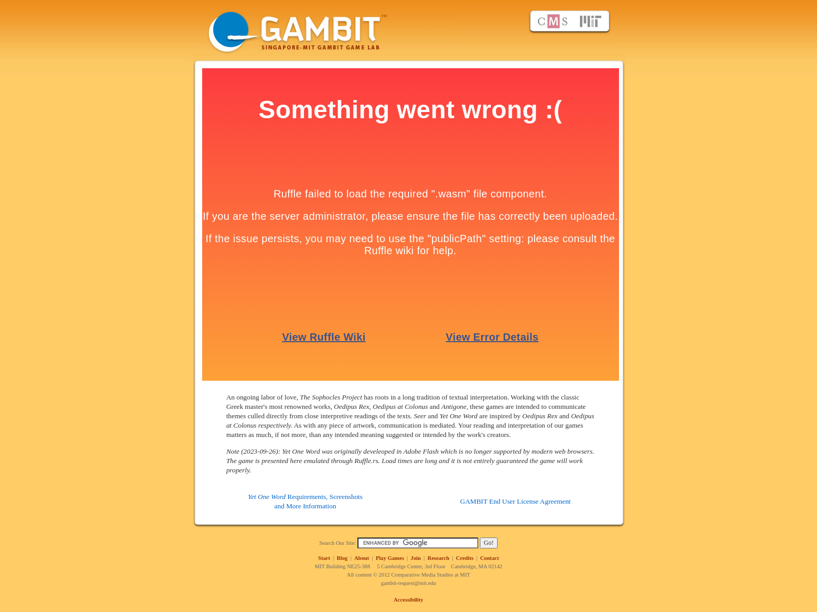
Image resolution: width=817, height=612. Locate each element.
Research (438, 558)
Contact (489, 558)
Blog (342, 558)
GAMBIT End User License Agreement (515, 501)
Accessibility (409, 600)
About (361, 558)
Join (416, 558)
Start (324, 558)
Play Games (390, 558)
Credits (465, 558)
